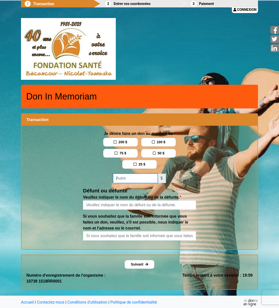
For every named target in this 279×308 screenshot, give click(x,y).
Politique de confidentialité (133, 302)
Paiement (206, 4)
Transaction (43, 3)
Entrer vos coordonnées (132, 4)
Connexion (245, 10)
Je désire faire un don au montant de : (139, 133)
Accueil (27, 302)
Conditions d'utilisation (87, 302)
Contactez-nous (50, 302)
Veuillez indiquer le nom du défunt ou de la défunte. (131, 197)
